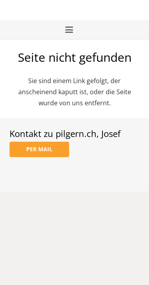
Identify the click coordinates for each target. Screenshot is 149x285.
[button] (74, 30)
